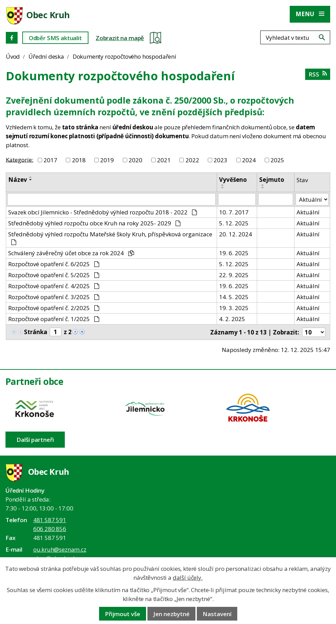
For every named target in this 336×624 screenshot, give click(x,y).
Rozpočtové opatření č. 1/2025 (53, 319)
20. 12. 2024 (235, 234)
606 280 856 (49, 529)
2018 (79, 160)
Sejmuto (271, 180)
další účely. (188, 577)
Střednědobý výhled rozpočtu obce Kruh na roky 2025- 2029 (94, 223)
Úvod (13, 56)
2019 (107, 160)
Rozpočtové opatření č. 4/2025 (53, 286)
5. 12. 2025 (234, 223)
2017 (50, 160)
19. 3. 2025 (234, 308)
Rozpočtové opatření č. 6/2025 (53, 264)
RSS (318, 74)
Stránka (35, 332)
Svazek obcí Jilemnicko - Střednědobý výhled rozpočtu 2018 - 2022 (102, 212)
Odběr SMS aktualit (55, 38)
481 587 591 (49, 520)
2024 (249, 160)
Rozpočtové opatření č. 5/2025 (53, 275)
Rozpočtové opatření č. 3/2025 (53, 297)
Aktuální (308, 212)
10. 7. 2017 (234, 212)
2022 (192, 160)
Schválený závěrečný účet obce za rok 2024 (71, 253)
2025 (277, 160)
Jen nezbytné (171, 614)
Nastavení (217, 614)
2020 (135, 160)
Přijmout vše (122, 614)
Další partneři (35, 440)
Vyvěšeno (233, 180)
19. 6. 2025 (234, 253)
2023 (220, 160)
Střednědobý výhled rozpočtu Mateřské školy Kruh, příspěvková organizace (110, 237)
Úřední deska (46, 56)
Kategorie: (19, 159)
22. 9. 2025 (234, 275)
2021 (164, 160)
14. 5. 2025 (234, 297)
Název (17, 180)
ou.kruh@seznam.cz (59, 549)
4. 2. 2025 (232, 319)
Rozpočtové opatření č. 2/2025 (53, 308)
